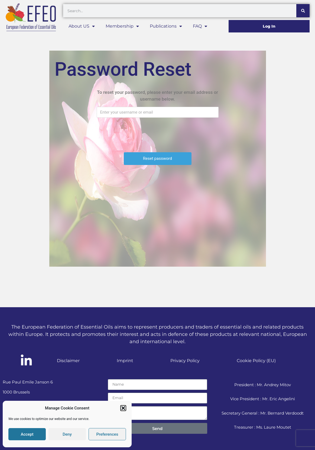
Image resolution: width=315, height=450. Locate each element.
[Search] (303, 10)
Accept (27, 434)
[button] (123, 408)
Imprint (125, 360)
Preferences (107, 434)
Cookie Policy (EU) (256, 360)
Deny (67, 434)
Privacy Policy (185, 360)
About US (82, 26)
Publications (166, 26)
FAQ (200, 26)
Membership (122, 26)
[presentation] (158, 132)
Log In (269, 26)
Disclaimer (68, 360)
